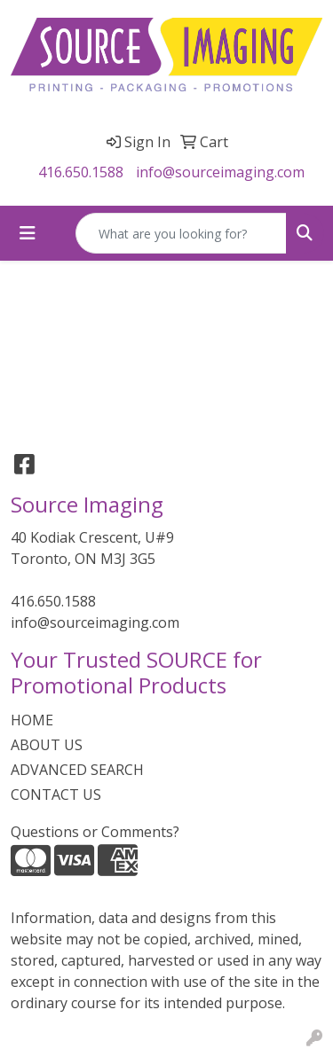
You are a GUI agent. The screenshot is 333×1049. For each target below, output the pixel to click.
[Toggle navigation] (27, 233)
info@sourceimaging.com (220, 172)
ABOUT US (47, 745)
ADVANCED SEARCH (77, 769)
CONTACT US (56, 794)
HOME (32, 720)
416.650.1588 (80, 172)
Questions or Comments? (95, 832)
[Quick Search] (181, 233)
